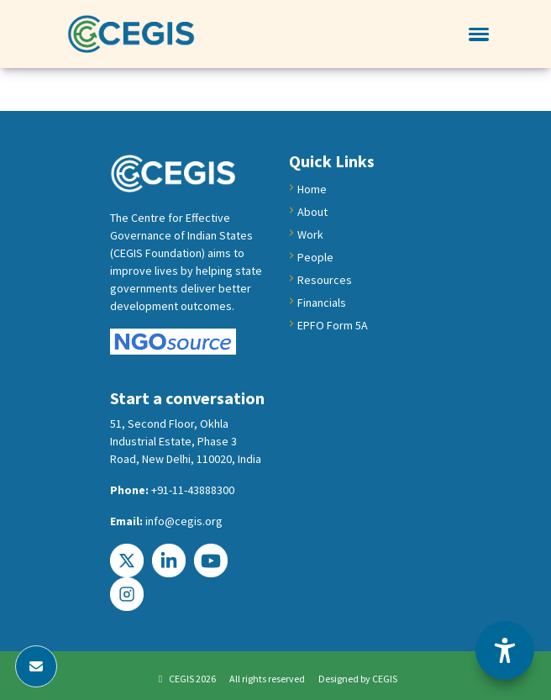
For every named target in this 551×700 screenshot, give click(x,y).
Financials (321, 302)
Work (310, 234)
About (312, 211)
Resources (324, 279)
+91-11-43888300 (192, 489)
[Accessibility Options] (504, 650)
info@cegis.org (184, 521)
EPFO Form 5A (332, 325)
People (315, 257)
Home (312, 189)
